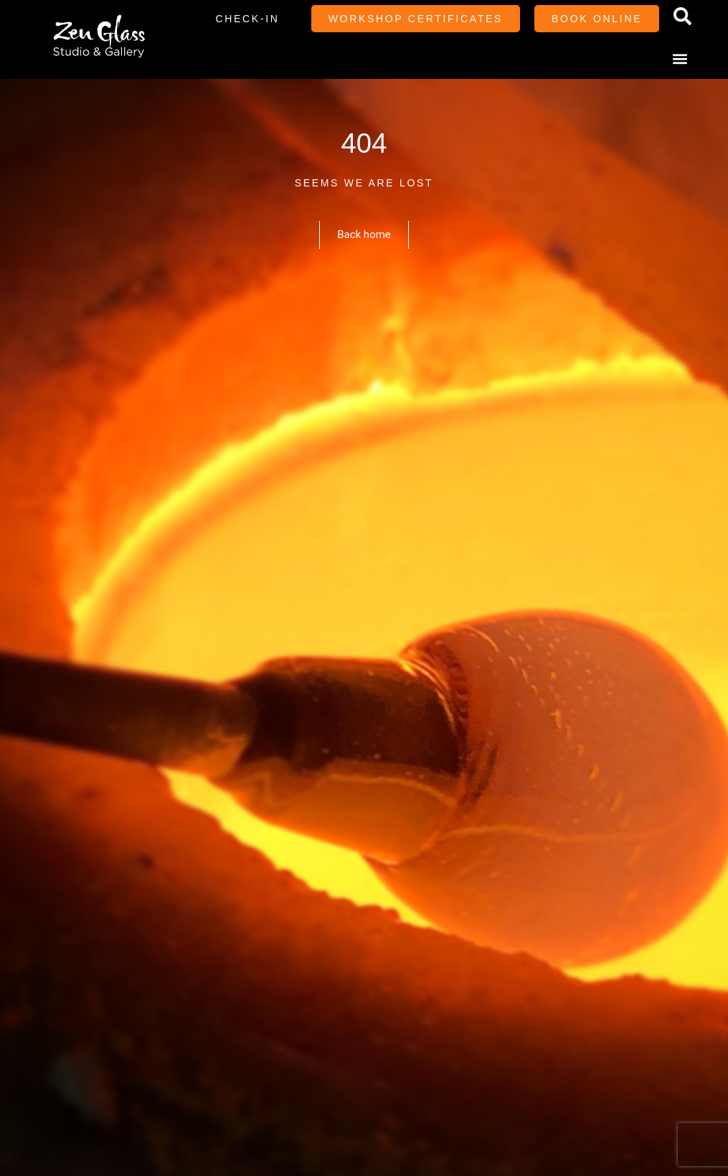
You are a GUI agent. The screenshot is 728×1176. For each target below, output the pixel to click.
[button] (679, 58)
